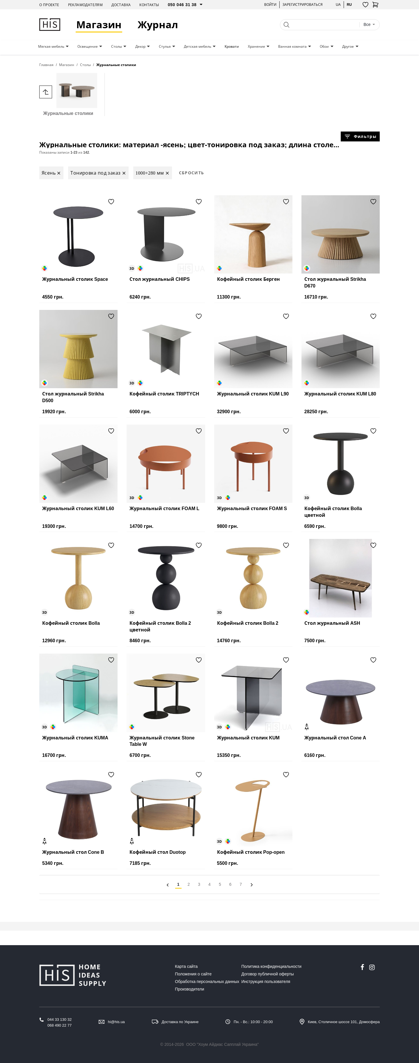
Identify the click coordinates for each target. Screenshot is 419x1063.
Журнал (158, 24)
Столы (116, 46)
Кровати (232, 46)
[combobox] (369, 24)
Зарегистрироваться (303, 4)
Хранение (256, 46)
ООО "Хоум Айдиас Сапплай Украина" (222, 1044)
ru (349, 4)
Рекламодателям (85, 4)
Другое (348, 46)
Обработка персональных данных (207, 981)
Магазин (99, 24)
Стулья (165, 46)
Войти (270, 4)
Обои (324, 46)
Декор (140, 46)
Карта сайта (186, 966)
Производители (189, 989)
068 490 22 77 (59, 1025)
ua (338, 4)
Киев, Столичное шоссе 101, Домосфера (344, 1022)
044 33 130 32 (59, 1019)
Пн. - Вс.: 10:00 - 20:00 (253, 1022)
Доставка (121, 4)
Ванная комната (292, 46)
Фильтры (360, 136)
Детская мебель (197, 46)
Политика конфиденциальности (272, 966)
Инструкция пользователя (266, 981)
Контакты (149, 4)
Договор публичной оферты (268, 974)
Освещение (87, 46)
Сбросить (191, 172)
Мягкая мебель (51, 46)
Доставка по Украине (180, 1022)
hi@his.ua (116, 1022)
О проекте (49, 4)
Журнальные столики (68, 94)
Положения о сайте (193, 974)
